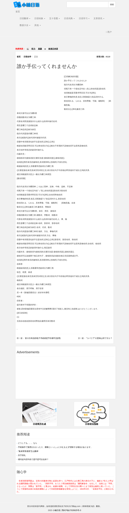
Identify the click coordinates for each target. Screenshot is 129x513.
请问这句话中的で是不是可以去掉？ (33, 459)
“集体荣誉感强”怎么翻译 (28, 451)
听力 (33, 49)
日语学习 (84, 18)
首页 (18, 11)
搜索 (112, 4)
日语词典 (69, 18)
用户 (109, 32)
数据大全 (25, 25)
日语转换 (39, 18)
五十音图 (54, 18)
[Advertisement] (64, 43)
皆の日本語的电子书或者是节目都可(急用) (42, 338)
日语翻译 (25, 18)
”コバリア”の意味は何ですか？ (99, 338)
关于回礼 (22, 455)
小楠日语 (56, 510)
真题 (40, 49)
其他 (37, 25)
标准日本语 (53, 49)
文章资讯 (99, 18)
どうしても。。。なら (27, 443)
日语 (19, 117)
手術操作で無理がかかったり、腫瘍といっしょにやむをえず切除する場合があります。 (55, 447)
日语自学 (27, 57)
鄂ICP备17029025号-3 (71, 510)
